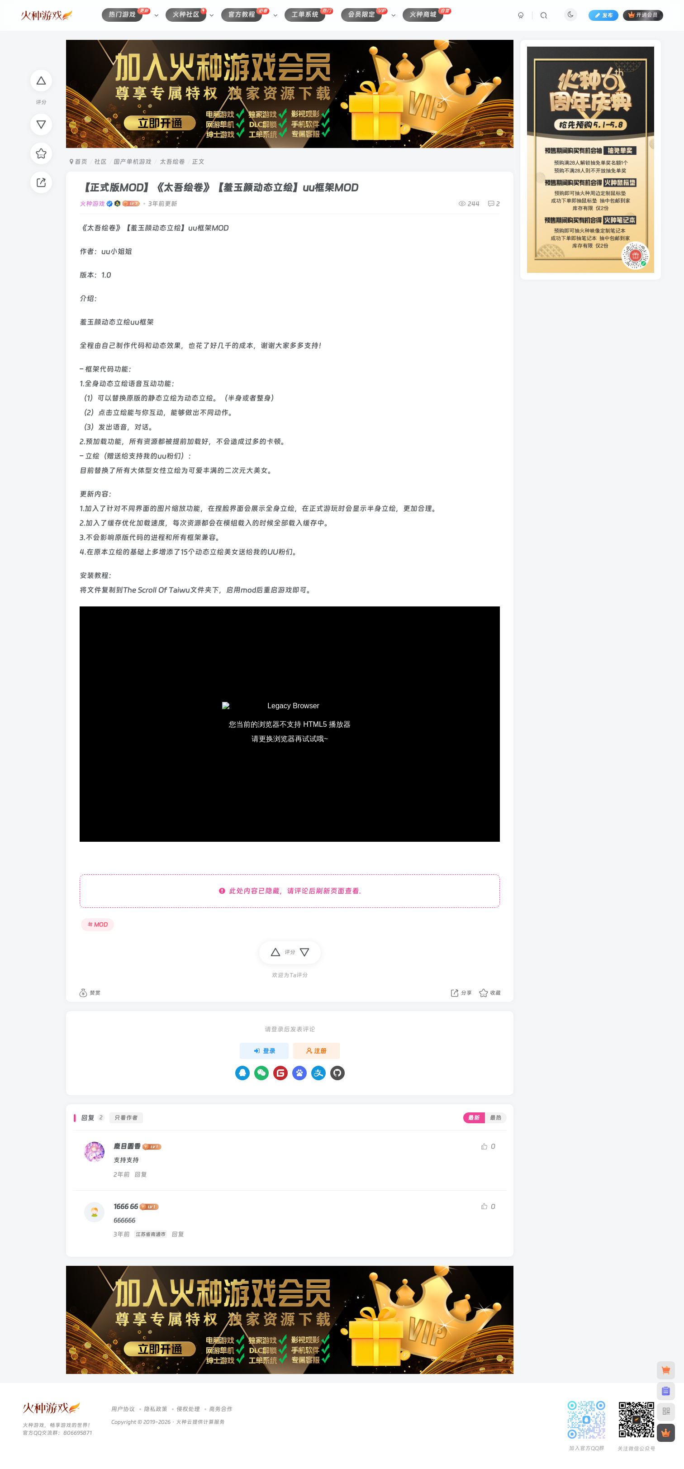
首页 (78, 161)
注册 (316, 1050)
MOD (97, 924)
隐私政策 (155, 1409)
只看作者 (126, 1117)
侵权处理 (188, 1409)
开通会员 (643, 14)
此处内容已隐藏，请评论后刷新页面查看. (290, 891)
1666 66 (126, 1206)
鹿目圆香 (127, 1146)
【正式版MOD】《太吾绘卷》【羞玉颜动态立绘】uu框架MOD (219, 187)
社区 (100, 161)
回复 (140, 1174)
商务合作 (221, 1409)
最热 (496, 1117)
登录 (264, 1050)
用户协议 (123, 1409)
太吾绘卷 (171, 161)
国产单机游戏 (133, 161)
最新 (474, 1117)
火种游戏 (92, 203)
